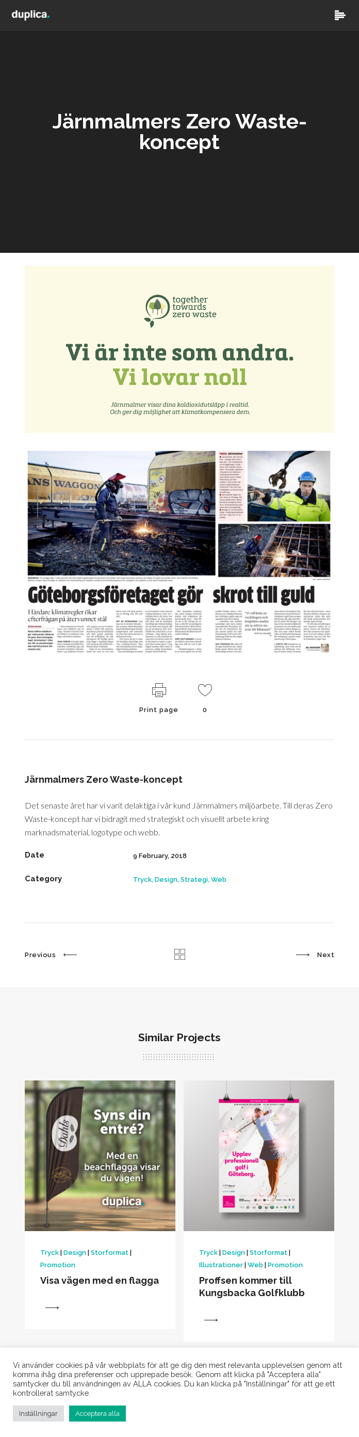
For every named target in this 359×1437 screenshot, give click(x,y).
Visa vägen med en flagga (99, 1281)
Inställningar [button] (38, 1413)
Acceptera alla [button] (97, 1413)
